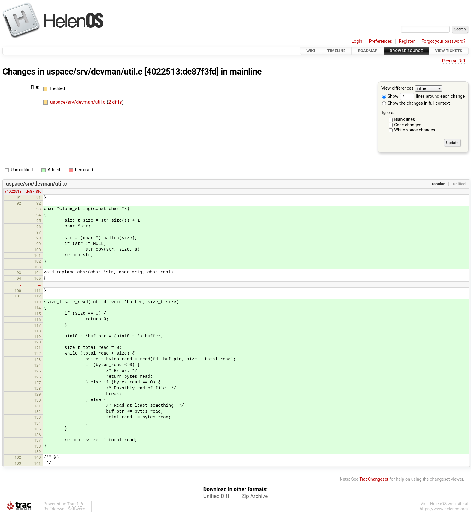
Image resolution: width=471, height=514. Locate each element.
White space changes (414, 130)
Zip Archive (255, 496)
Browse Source (406, 50)
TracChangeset (373, 479)
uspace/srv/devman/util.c (94, 71)
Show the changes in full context (416, 103)
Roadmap (368, 50)
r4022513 (13, 191)
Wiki (310, 50)
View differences (397, 88)
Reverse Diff (453, 60)
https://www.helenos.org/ (444, 509)
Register (407, 41)
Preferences (380, 41)
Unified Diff (216, 496)
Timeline (336, 50)
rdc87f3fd (33, 191)
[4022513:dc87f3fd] (181, 71)
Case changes (407, 125)
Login (356, 41)
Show (390, 96)
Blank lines (404, 119)
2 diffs (115, 102)
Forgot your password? (443, 41)
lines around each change (432, 96)
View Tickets (448, 50)
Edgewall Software (67, 509)
